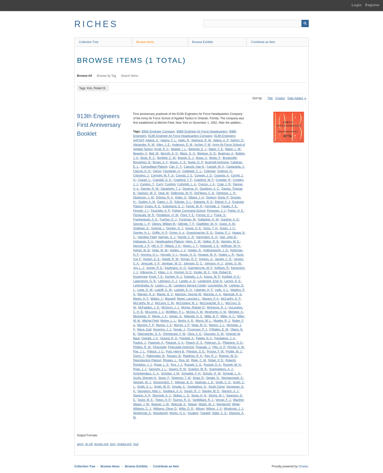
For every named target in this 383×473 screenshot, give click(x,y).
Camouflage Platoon (154, 166)
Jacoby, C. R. (223, 259)
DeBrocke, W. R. (182, 193)
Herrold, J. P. (141, 246)
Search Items (129, 75)
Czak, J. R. (224, 184)
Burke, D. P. (195, 162)
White (236, 404)
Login (356, 5)
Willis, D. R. (186, 408)
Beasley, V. (140, 153)
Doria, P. (223, 197)
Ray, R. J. (211, 356)
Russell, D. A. (212, 364)
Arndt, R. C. (162, 149)
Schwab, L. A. (232, 373)
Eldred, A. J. (223, 202)
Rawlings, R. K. (193, 356)
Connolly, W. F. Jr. (162, 175)
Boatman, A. (226, 153)
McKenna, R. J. (217, 307)
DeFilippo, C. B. (204, 193)
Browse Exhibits (202, 42)
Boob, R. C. (148, 158)
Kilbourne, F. (148, 272)
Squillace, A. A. (172, 391)
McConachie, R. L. (212, 303)
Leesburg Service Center (190, 285)
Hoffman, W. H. (231, 246)
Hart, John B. (228, 237)
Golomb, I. (157, 228)
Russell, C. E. (193, 364)
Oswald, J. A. (150, 338)
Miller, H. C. (227, 316)
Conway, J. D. (203, 175)
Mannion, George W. (188, 294)
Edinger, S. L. (183, 202)
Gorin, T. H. (210, 228)
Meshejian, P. (141, 316)
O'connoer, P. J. (197, 329)
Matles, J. (156, 298)
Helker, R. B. (211, 241)
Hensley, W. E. (230, 241)
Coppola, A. (221, 175)
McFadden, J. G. (149, 307)
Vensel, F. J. (223, 400)
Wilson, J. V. (214, 408)
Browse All (84, 75)
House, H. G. (188, 254)
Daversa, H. (190, 188)
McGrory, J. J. (170, 307)
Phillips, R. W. (142, 347)
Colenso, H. (225, 171)
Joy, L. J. (139, 268)
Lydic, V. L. (222, 290)
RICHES (96, 24)
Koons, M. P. (212, 276)
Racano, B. (174, 356)
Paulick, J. (140, 342)
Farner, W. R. (194, 206)
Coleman (209, 171)
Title (270, 98)
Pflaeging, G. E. (233, 342)
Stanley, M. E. (211, 391)
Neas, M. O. (199, 325)
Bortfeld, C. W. (166, 158)
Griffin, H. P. (160, 232)
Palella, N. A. (204, 338)
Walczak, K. (178, 404)
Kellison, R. (221, 268)
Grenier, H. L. (141, 232)
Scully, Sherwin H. (145, 378)
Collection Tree (88, 42)
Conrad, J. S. (184, 175)
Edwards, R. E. (203, 202)
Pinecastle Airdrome (181, 347)
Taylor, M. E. (146, 400)
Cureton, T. (147, 184)
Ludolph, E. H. (183, 290)
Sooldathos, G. (197, 386)
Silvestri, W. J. (142, 382)
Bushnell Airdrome (217, 162)
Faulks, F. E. (230, 206)
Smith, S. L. (144, 386)
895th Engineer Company (158, 131)
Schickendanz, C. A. (146, 373)
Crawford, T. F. (182, 180)
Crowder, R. (223, 180)
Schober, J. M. (170, 373)
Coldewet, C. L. (192, 171)
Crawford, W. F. (204, 180)
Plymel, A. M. (236, 347)
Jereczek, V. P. (150, 263)
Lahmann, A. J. (168, 281)
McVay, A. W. (194, 312)
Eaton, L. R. (165, 202)
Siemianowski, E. (232, 378)
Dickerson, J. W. (143, 197)
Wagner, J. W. (160, 404)
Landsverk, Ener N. (210, 281)
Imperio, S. (206, 259)
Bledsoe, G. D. (206, 153)
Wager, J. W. (141, 404)
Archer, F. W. (202, 144)
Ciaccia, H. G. (142, 171)
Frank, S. (220, 215)
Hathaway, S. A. (143, 241)
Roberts (230, 360)
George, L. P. (141, 224)
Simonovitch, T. (163, 382)
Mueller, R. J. (222, 320)
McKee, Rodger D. (193, 307)
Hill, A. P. (157, 246)
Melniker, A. (236, 312)
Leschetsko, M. (218, 285)
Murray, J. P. (182, 325)
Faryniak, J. (212, 206)
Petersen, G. (212, 342)
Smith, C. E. (223, 382)
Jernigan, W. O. (172, 263)
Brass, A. (202, 158)
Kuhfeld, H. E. (231, 276)
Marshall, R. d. (232, 294)
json (112, 444)
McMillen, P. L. (175, 312)
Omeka (303, 466)
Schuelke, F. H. (191, 373)
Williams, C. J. (142, 408)
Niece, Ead (144, 329)
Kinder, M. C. (202, 272)
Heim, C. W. (193, 241)
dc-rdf (89, 444)
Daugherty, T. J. (171, 188)
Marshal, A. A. (212, 294)
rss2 (135, 444)
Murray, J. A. (164, 325)
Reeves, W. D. (228, 356)
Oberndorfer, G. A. (149, 334)
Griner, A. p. (177, 232)
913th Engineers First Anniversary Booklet (99, 125)
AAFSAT (138, 140)
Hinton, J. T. (190, 246)
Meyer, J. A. (160, 316)
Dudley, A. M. (147, 202)
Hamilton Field (147, 237)
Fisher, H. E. (236, 210)
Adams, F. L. (168, 140)
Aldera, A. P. (221, 140)
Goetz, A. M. (227, 224)
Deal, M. (163, 193)
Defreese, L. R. (226, 193)
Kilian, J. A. (165, 272)
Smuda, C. (179, 386)
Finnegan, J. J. (216, 210)
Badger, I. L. (179, 149)
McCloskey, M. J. (187, 303)
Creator (280, 98)
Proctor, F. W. (215, 351)
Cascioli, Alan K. (194, 166)
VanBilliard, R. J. (203, 400)
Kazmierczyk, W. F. (200, 268)
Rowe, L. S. (161, 364)
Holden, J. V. (178, 250)
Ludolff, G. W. (163, 290)
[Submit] (305, 23)
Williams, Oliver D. (165, 408)
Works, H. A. (178, 413)
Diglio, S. (181, 197)
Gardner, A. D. (230, 219)
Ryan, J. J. (140, 369)
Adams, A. (152, 140)
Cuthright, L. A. (187, 184)
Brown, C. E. (178, 162)
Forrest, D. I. (204, 215)
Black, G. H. (188, 153)
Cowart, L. (144, 180)
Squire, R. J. (192, 391)
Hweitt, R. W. (170, 259)
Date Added (295, 98)
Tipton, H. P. (163, 400)
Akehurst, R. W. (201, 140)
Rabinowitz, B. (155, 356)
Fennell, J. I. (141, 210)
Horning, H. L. (150, 254)
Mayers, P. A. (210, 298)
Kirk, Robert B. (222, 272)
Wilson (200, 408)
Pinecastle (159, 347)
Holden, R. (195, 250)
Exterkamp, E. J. (173, 206)
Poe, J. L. (139, 351)
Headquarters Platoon (169, 241)
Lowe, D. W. (145, 290)
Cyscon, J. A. (206, 184)
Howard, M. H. (207, 254)
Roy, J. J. (177, 364)
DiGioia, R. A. (164, 197)
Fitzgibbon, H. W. (167, 215)
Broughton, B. (142, 162)
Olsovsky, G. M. (214, 334)
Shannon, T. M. (181, 378)
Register (372, 5)
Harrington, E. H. (207, 237)
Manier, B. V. (165, 294)
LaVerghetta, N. (143, 285)
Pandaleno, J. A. (224, 338)
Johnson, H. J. (213, 263)
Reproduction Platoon (147, 360)
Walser (192, 404)
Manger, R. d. (146, 294)
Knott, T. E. (156, 276)
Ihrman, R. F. (189, 259)
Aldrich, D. (237, 140)
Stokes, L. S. (181, 395)
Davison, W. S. (147, 193)
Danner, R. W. (150, 188)
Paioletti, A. (187, 338)
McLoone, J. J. (154, 312)
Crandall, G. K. (162, 180)
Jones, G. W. (233, 263)
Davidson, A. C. (210, 188)
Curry (159, 184)
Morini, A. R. (186, 320)
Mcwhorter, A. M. (215, 312)
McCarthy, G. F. (231, 298)
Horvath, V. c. (169, 254)
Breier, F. (215, 158)
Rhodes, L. (170, 360)
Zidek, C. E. (219, 413)
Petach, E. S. (194, 342)
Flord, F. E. (187, 215)
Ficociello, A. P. (160, 210)
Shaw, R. (198, 378)
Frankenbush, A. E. (145, 219)
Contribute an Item (263, 42)
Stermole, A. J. (161, 395)
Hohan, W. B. (141, 250)
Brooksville (230, 158)
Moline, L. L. (168, 320)
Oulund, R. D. (169, 338)
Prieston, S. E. (195, 351)
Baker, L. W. (233, 149)
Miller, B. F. (211, 316)
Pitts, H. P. (219, 347)
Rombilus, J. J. (142, 364)
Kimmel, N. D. (183, 272)
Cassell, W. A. (216, 166)
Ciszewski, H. (172, 171)
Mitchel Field (150, 320)
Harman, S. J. (167, 237)
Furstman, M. (187, 219)
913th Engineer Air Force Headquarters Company (180, 136)
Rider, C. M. (199, 360)
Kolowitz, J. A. (193, 276)
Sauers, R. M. (177, 369)
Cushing (170, 184)
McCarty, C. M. (164, 303)
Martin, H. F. (141, 298)
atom (80, 444)
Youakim (193, 413)
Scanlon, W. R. (197, 369)
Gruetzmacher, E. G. (199, 232)
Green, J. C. (228, 228)
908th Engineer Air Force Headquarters (201, 131)
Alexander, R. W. (144, 144)
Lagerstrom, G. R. (144, 281)
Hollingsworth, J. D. (215, 250)
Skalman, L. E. (204, 382)
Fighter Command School (188, 210)
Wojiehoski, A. (142, 413)
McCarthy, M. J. (143, 303)
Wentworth (223, 404)
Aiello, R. (184, 140)
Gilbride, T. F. (186, 224)
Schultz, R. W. (212, 373)
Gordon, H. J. (174, 228)
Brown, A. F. (160, 162)
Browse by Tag (106, 75)
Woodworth (160, 413)
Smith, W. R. (162, 386)
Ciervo (157, 171)
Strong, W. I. (217, 395)
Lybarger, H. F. (203, 290)
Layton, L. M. (163, 285)
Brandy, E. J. (186, 158)
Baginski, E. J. (198, 149)
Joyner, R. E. (154, 268)
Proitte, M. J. (234, 351)
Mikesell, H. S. (193, 316)
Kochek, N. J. (173, 276)
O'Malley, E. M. (219, 329)
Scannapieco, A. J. (221, 369)
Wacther (238, 400)
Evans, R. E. (153, 206)
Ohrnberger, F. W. (174, 334)
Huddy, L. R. (227, 254)
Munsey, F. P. (145, 325)
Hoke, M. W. (160, 250)
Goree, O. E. (193, 228)
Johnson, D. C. (193, 263)
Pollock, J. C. (155, 351)
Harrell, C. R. (186, 237)
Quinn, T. (139, 356)
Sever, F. (164, 378)
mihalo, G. (175, 316)
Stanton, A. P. (142, 395)
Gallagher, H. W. (208, 219)
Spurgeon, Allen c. (149, 391)
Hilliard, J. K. (173, 246)
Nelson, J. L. (217, 325)
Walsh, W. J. (207, 404)
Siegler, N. (212, 378)
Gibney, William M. (164, 224)
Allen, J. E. (163, 144)
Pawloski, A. (156, 342)
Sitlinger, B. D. (184, 382)
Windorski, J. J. (234, 408)
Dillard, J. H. (196, 197)
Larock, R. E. (232, 281)
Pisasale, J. (203, 347)
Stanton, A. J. (230, 391)
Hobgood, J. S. (209, 246)
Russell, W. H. (232, 364)
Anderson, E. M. (182, 144)
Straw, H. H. (199, 395)
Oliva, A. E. (195, 334)
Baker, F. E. (216, 149)
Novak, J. (179, 329)
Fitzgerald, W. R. (144, 215)
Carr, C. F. (175, 166)
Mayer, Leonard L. (189, 298)
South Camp (216, 386)
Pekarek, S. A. (175, 342)
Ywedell (205, 413)
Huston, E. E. (151, 259)
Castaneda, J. (235, 166)
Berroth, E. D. (170, 153)
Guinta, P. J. (222, 232)
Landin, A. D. (187, 281)
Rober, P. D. (216, 360)
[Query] (256, 23)
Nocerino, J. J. (162, 329)
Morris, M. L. (203, 320)
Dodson (211, 197)
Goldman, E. (141, 228)
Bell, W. (154, 153)
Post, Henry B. (175, 351)
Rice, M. (184, 360)
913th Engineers (224, 136)
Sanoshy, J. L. (158, 369)
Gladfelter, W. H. (207, 224)
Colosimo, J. (141, 175)
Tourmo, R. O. (181, 400)
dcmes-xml (101, 444)
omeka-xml (124, 444)
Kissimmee (140, 276)
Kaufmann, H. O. (175, 268)
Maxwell (170, 298)
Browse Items (145, 42)
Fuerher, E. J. (168, 219)
